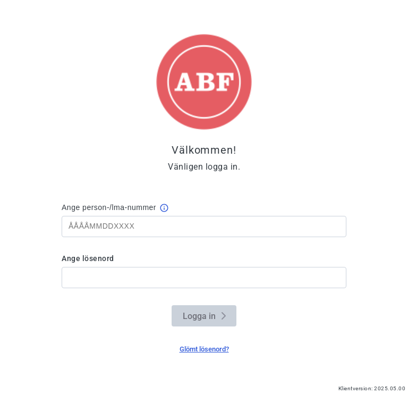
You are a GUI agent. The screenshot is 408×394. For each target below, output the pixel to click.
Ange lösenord (88, 258)
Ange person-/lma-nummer (109, 207)
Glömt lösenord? (204, 349)
